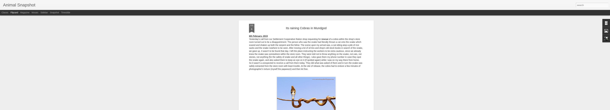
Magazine (25, 12)
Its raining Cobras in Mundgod (306, 28)
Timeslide (65, 12)
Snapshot (54, 12)
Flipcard (14, 12)
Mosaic (35, 12)
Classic (5, 12)
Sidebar (44, 12)
